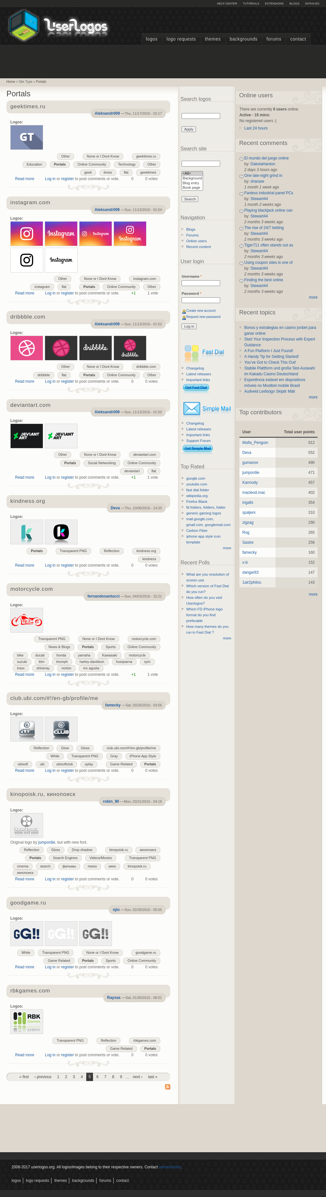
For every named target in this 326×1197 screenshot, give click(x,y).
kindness (149, 559)
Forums (273, 39)
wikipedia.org (197, 496)
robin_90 (111, 801)
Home (10, 81)
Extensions (274, 3)
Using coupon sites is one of (268, 262)
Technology (127, 164)
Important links (198, 380)
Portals (41, 81)
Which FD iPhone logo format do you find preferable (204, 615)
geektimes (148, 172)
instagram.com (30, 203)
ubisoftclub (64, 764)
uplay (89, 764)
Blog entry (192, 183)
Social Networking (102, 463)
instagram (42, 287)
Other (65, 156)
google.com (195, 478)
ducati (40, 655)
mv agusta (91, 668)
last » (152, 1077)
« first (24, 1077)
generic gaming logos (203, 513)
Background (192, 178)
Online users (196, 241)
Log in (50, 179)
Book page (192, 188)
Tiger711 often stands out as (268, 245)
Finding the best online (263, 280)
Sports (111, 647)
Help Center (227, 3)
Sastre (248, 542)
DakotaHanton (262, 164)
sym (147, 662)
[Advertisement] (163, 60)
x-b (245, 562)
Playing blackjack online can (268, 210)
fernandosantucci (104, 596)
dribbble (43, 375)
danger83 (250, 572)
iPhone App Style (143, 756)
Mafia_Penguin (255, 442)
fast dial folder (197, 490)
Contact (298, 39)
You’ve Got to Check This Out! (270, 362)
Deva (115, 508)
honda (61, 655)
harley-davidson (92, 662)
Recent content (198, 247)
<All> (192, 173)
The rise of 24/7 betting (264, 227)
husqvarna (124, 662)
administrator (170, 1167)
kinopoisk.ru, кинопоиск (43, 794)
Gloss (85, 748)
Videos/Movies (100, 858)
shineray (43, 668)
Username (192, 276)
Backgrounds (244, 39)
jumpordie (46, 842)
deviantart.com (30, 405)
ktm (41, 662)
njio (116, 909)
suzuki (22, 662)
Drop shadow (82, 850)
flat (126, 172)
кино (112, 866)
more (227, 548)
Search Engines (65, 858)
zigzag (248, 522)
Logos (151, 39)
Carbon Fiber (197, 530)
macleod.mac (253, 492)
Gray (114, 756)
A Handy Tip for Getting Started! (271, 356)
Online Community (92, 164)
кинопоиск (148, 850)
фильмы (69, 866)
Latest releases (198, 374)
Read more (24, 179)
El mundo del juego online (266, 158)
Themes (213, 39)
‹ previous (42, 1077)
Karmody (250, 482)
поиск (92, 866)
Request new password (203, 317)
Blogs (294, 3)
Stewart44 (259, 198)
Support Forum (198, 441)
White (55, 756)
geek (88, 172)
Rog (245, 532)
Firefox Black (197, 501)
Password (191, 293)
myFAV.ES (312, 3)
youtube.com (196, 484)
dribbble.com (27, 317)
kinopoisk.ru (118, 850)
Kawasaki (109, 655)
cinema (22, 866)
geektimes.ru (27, 107)
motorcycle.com (144, 639)
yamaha (84, 655)
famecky (113, 705)
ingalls (247, 502)
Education (34, 164)
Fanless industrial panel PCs (268, 193)
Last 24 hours (256, 128)
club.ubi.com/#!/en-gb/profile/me (54, 698)
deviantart (131, 471)
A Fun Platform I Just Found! (268, 351)
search (45, 866)
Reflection (111, 551)
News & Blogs (59, 647)
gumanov (250, 462)
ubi (42, 764)
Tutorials (251, 3)
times (108, 172)
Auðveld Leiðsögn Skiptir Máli (269, 391)
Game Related (121, 764)
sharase (257, 181)
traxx (20, 668)
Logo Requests (181, 39)
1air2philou (251, 582)
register (67, 179)
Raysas (114, 997)
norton (66, 668)
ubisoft (23, 764)
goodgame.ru (28, 903)
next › (138, 1077)
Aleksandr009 (107, 113)
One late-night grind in (263, 175)
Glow (65, 748)
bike (20, 655)
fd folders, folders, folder (206, 507)
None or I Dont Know (103, 156)
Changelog (195, 368)
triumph (62, 662)
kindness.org (27, 501)
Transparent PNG (73, 551)
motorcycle (137, 655)
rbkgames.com (30, 991)
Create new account (201, 310)
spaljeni (249, 512)
